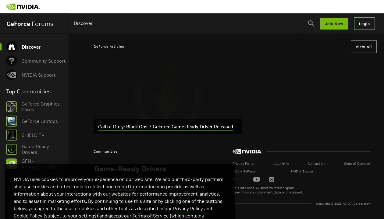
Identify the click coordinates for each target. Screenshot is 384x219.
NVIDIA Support (338, 171)
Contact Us (335, 164)
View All (364, 46)
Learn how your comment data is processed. (318, 192)
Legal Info (315, 164)
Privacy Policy (294, 164)
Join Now (334, 23)
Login (364, 23)
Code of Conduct (359, 164)
